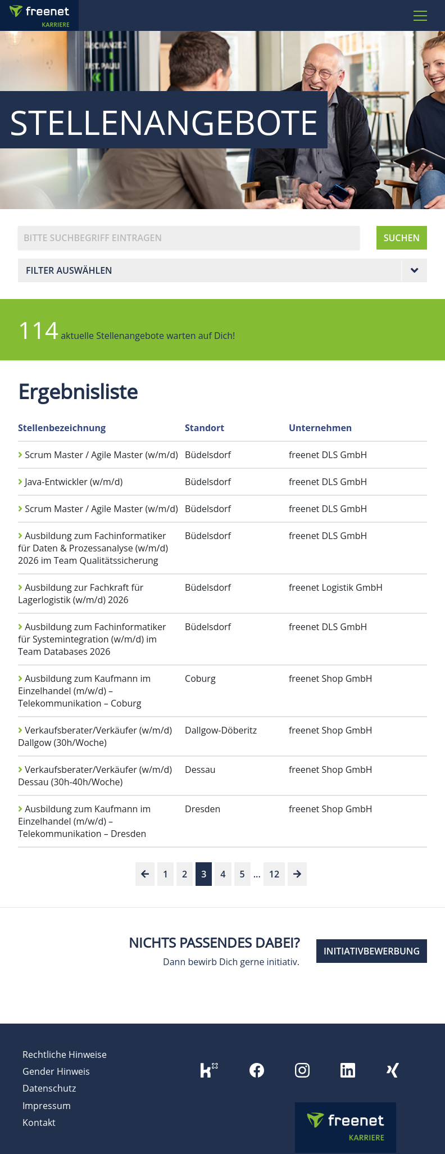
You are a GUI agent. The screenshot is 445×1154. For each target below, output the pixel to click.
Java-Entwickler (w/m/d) (70, 482)
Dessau (200, 769)
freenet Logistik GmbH (336, 587)
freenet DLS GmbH (328, 455)
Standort (204, 428)
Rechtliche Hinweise (64, 1054)
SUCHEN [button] (402, 238)
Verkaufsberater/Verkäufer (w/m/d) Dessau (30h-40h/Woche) (95, 775)
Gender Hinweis (56, 1071)
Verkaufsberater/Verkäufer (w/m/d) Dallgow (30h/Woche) (95, 736)
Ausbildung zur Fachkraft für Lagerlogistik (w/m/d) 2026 (80, 593)
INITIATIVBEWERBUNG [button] (372, 951)
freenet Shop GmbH (331, 678)
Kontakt (39, 1122)
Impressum (46, 1105)
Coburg (200, 678)
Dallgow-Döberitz (221, 730)
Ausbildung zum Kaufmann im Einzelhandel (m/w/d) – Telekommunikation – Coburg (84, 690)
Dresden (202, 809)
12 (274, 874)
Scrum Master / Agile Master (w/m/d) (98, 455)
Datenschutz (49, 1088)
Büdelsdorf (208, 455)
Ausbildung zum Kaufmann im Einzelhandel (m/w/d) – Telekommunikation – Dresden (84, 821)
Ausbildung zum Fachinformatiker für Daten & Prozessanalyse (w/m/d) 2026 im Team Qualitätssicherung (93, 548)
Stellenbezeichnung (62, 428)
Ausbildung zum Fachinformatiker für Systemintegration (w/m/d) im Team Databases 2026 (92, 639)
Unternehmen (320, 428)
